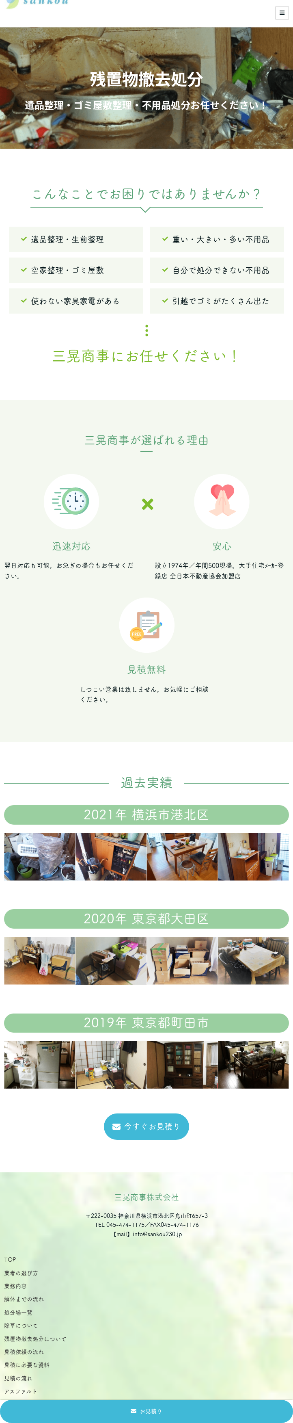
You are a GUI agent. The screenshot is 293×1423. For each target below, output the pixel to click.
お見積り (151, 1411)
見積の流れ (18, 1378)
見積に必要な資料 (27, 1365)
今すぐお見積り (152, 1126)
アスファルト (20, 1391)
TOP (10, 1260)
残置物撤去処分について (35, 1339)
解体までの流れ (24, 1299)
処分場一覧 (18, 1312)
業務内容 (15, 1286)
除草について (21, 1325)
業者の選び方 (21, 1273)
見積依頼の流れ (24, 1352)
